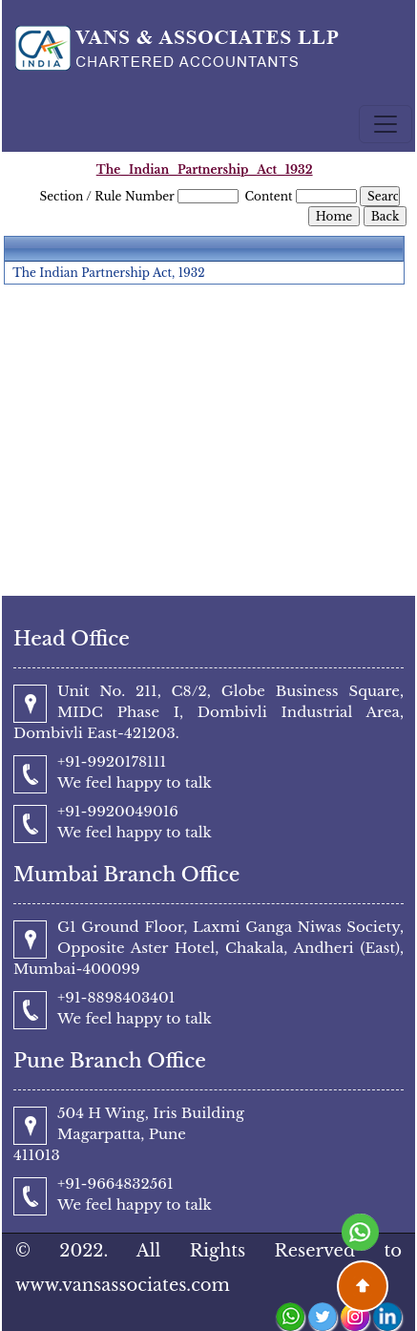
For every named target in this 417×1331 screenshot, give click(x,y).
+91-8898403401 (116, 997)
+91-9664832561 (115, 1183)
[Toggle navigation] (385, 124)
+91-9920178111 (111, 761)
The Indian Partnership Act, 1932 (108, 272)
